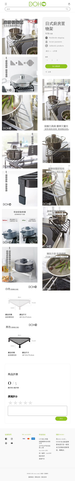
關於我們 (42, 456)
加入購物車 (56, 66)
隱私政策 (37, 477)
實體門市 (42, 459)
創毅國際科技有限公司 (44, 442)
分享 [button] (48, 72)
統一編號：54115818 (45, 453)
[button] (6, 4)
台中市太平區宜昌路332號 (44, 446)
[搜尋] (67, 9)
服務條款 (31, 477)
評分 (61, 419)
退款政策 (44, 477)
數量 (46, 57)
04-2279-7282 (43, 450)
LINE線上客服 (43, 439)
